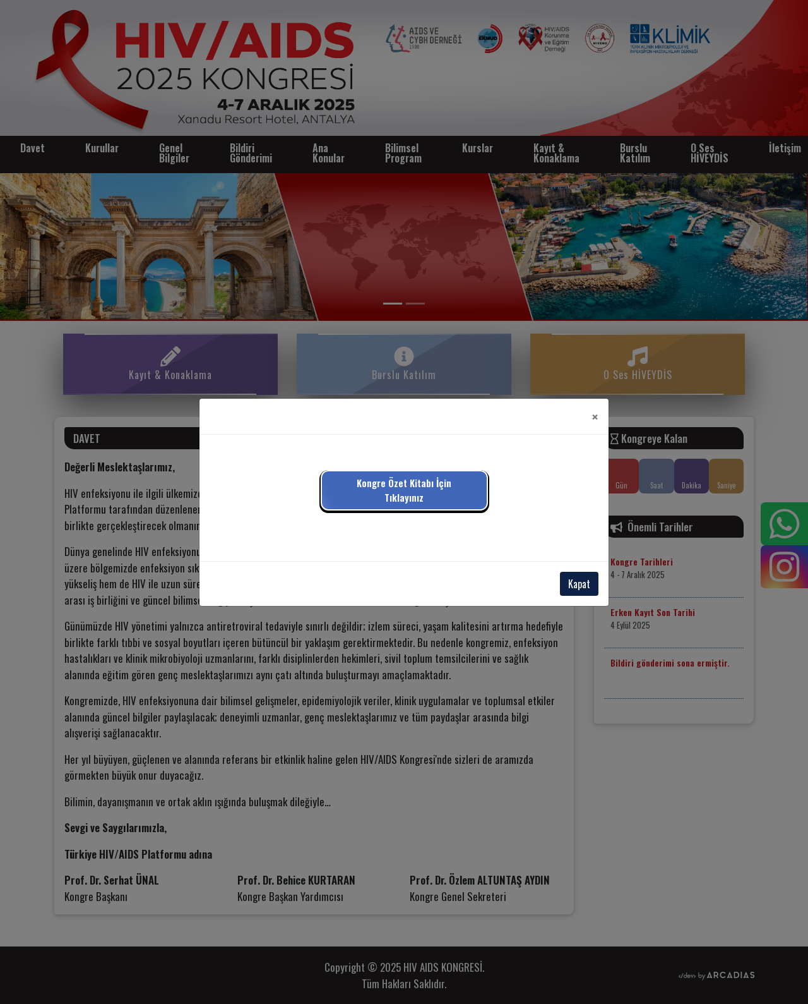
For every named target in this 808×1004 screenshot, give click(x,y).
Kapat (579, 583)
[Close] (595, 416)
